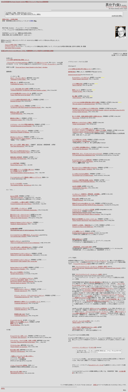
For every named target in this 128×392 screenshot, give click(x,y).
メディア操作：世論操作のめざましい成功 (84, 327)
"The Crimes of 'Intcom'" (16, 197)
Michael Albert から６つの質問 (19, 267)
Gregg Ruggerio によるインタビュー (20, 253)
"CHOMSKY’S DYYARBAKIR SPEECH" (83, 181)
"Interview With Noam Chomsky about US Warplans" (86, 214)
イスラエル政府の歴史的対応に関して (21, 99)
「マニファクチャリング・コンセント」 (93, 291)
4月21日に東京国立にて (96, 282)
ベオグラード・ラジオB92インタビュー (21, 278)
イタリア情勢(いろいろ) (17, 106)
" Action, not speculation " (79, 124)
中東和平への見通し (78, 225)
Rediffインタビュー (15, 241)
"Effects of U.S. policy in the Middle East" (21, 255)
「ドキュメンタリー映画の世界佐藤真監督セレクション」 (97, 288)
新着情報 (45, 1)
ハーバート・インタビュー (80, 347)
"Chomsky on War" (77, 91)
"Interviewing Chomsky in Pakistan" (19, 132)
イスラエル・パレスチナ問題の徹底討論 (22, 124)
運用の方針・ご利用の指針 (10, 19)
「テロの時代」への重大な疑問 (19, 202)
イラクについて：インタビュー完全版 (83, 209)
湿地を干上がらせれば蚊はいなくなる (83, 203)
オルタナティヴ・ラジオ (96, 365)
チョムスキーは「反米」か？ (18, 336)
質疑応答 (87, 225)
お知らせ (4, 51)
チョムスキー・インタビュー (80, 77)
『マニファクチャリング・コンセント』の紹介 (88, 274)
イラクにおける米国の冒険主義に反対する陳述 (86, 102)
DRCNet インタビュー (16, 137)
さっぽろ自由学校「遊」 (113, 299)
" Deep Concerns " (77, 97)
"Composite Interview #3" (21, 303)
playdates (44, 67)
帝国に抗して (14, 82)
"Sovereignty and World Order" (18, 158)
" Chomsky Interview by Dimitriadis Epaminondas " (24, 210)
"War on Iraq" (75, 118)
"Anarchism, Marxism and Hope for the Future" (22, 342)
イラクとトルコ (12, 51)
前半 (19, 357)
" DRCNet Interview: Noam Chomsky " (20, 138)
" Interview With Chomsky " (79, 195)
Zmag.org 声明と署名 (11, 45)
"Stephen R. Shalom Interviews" (18, 224)
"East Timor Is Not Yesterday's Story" (20, 152)
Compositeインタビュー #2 (21, 308)
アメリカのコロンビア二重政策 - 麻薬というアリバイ (25, 177)
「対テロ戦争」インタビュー (18, 208)
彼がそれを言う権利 (16, 371)
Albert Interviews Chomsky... (18, 269)
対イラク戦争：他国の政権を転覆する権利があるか (87, 116)
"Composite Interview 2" (20, 309)
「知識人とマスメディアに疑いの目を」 (22, 356)
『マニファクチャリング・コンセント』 (95, 260)
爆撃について (14, 323)
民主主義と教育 (14, 350)
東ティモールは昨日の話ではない (20, 151)
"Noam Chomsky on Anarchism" (18, 346)
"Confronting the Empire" (17, 84)
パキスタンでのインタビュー (18, 130)
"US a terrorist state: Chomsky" (18, 236)
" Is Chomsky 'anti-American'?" (18, 337)
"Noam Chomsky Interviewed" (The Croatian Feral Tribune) (88, 220)
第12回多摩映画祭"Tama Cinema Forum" (97, 301)
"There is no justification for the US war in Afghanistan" (25, 242)
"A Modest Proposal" (77, 200)
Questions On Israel (15, 101)
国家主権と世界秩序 (16, 157)
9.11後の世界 (14, 228)
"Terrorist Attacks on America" (18, 283)
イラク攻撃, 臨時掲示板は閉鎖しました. (17, 59)
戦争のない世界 (14, 112)
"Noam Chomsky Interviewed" (80, 79)
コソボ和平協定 (14, 163)
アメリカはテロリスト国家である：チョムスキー (24, 235)
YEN (80, 294)
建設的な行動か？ (15, 118)
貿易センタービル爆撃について (19, 322)
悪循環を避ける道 (19, 314)
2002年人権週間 (76, 186)
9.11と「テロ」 (22, 51)
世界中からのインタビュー (22, 289)
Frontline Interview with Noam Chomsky (83, 233)
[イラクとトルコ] (10, 46)
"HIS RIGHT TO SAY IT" (17, 373)
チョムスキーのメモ (16, 320)
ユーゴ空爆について (16, 171)
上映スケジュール (41, 62)
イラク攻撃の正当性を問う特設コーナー (80, 69)
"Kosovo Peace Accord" (16, 165)
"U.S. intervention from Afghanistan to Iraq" (83, 155)
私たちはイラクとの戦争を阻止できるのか (84, 167)
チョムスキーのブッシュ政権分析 (82, 160)
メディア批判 (37, 51)
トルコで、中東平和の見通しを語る (82, 180)
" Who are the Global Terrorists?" (19, 217)
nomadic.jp (103, 313)
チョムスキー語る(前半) (17, 280)
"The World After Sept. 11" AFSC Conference (22, 230)
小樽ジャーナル (119, 311)
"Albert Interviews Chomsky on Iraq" (82, 212)
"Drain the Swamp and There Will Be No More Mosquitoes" (88, 205)
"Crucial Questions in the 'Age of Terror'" (21, 204)
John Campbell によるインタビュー (20, 259)
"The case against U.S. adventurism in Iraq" (83, 104)
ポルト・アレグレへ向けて (18, 78)
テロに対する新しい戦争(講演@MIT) (21, 247)
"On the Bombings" (15, 325)
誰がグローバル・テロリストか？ (20, 214)
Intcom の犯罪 (14, 196)
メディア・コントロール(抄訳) (81, 321)
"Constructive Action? (16, 120)
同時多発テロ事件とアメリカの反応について (27, 301)
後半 (23, 357)
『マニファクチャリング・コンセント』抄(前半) (89, 266)
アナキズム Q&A (15, 345)
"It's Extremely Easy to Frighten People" (82, 175)
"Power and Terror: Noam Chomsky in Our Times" (28, 67)
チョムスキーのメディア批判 (81, 263)
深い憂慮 (74, 96)
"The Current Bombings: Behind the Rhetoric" (22, 172)
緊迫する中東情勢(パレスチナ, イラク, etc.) (84, 219)
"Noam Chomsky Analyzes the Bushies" (82, 161)
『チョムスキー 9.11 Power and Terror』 (17, 62)
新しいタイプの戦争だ (16, 272)
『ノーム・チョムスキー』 (49, 64)
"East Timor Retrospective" (17, 146)
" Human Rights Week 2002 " (80, 188)
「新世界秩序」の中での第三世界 (82, 247)
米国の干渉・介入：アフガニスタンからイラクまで (87, 153)
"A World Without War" (16, 113)
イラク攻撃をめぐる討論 (79, 139)
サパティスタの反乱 (16, 183)
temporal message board (74, 74)
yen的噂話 (89, 296)
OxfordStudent (86, 141)
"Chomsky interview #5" (20, 291)
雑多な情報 (50, 51)
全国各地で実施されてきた (76, 260)
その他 (44, 51)
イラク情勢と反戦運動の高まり (81, 147)
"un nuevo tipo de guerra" (17, 273)
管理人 (95, 385)
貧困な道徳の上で (77, 239)
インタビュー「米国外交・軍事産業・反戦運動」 (86, 194)
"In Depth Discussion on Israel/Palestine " (21, 126)
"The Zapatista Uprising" (16, 185)
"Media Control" (76, 322)
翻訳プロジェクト (31, 1)
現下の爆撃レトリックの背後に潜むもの (22, 169)
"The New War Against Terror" (18, 249)
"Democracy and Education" (17, 351)
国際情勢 (29, 51)
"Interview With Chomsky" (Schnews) (82, 169)
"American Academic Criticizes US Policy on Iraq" (85, 132)
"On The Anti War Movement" (80, 149)
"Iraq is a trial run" (77, 85)
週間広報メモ (83, 313)
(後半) (26, 280)
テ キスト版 (92, 347)
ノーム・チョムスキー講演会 (18, 365)
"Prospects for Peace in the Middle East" (82, 226)
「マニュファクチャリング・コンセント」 (97, 311)
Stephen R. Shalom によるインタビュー (21, 222)
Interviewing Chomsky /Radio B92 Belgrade (22, 281)
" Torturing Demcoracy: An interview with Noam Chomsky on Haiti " (28, 90)
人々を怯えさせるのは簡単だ (80, 174)
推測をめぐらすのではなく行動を (82, 122)
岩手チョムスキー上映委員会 (98, 308)
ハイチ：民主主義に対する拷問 (19, 89)
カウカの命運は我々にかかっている (20, 93)
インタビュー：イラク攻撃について (82, 128)
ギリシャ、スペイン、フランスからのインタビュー (29, 295)
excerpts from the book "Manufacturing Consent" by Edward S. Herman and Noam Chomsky (96, 268)
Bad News (39, 1)
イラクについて (76, 211)
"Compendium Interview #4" (21, 297)
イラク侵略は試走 (77, 83)
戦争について (76, 90)
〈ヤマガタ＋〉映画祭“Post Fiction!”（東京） (97, 290)
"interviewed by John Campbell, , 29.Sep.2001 (23, 261)
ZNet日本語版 (5, 1)
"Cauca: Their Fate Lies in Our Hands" (20, 95)
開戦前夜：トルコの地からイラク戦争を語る (85, 108)
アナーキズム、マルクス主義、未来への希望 (23, 340)
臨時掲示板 (71, 71)
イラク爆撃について (78, 231)
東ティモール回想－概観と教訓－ (20, 144)
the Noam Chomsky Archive (17, 1)
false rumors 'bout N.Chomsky (13, 48)
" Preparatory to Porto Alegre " (18, 79)
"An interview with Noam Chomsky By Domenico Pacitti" (25, 107)
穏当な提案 (75, 198)
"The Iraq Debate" (77, 141)
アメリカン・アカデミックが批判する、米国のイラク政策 (89, 130)
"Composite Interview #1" (21, 315)
